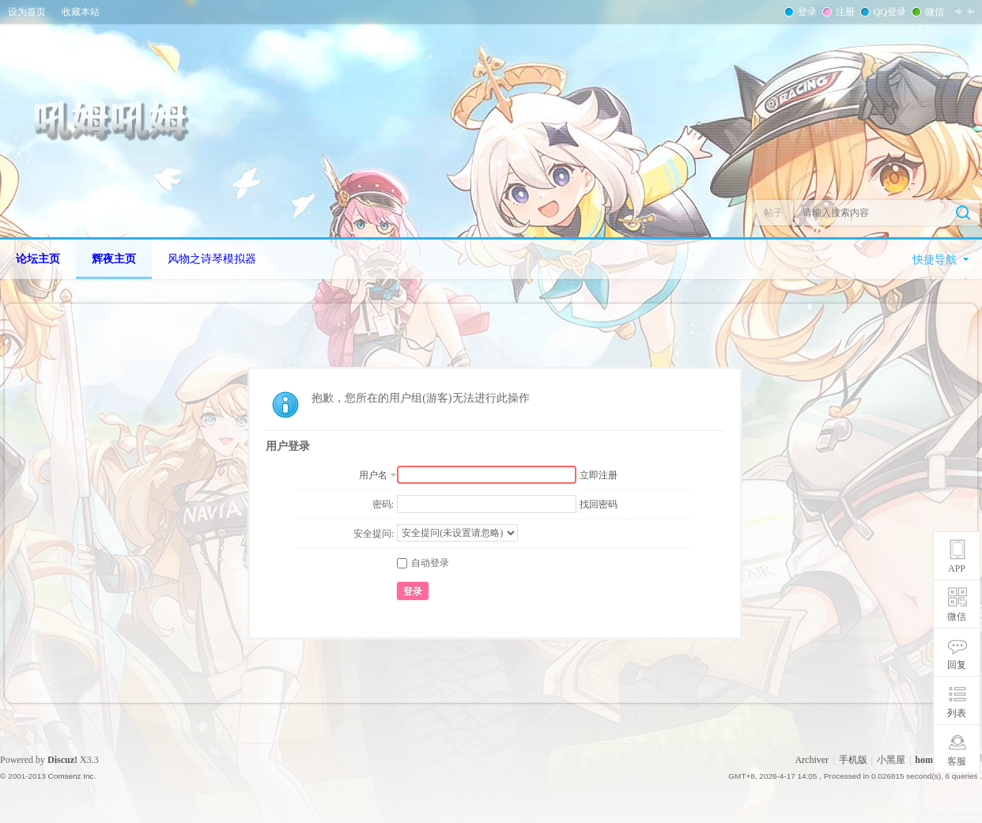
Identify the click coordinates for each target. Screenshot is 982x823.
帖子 (773, 212)
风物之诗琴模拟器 (212, 259)
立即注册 (599, 475)
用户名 (373, 475)
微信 (933, 11)
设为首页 (27, 11)
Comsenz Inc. (71, 776)
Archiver (812, 759)
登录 (806, 11)
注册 (844, 11)
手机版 (853, 759)
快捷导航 (934, 260)
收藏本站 (81, 11)
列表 (956, 713)
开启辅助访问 (978, 11)
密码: (383, 504)
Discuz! (62, 759)
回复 (956, 664)
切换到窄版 (964, 11)
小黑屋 (891, 759)
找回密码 (599, 504)
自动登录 (423, 562)
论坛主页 (38, 259)
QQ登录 (888, 11)
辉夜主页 (114, 259)
